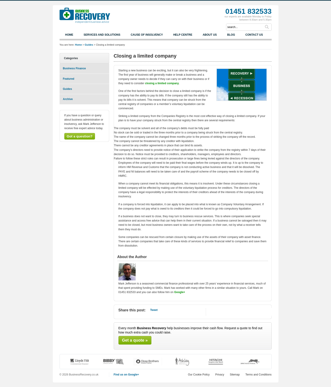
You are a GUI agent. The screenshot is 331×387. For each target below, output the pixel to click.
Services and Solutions (102, 34)
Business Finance (74, 68)
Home (69, 34)
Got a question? (80, 136)
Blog (231, 34)
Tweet (153, 310)
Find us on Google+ (126, 374)
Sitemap (235, 374)
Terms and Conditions (258, 374)
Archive (68, 99)
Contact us (254, 34)
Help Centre (182, 34)
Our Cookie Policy (199, 374)
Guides (67, 89)
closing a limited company (162, 83)
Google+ (179, 292)
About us (210, 34)
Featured (68, 78)
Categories (71, 58)
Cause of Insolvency (147, 34)
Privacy (219, 374)
